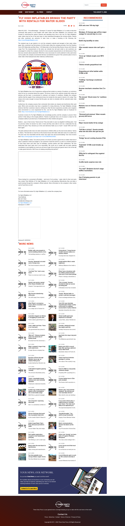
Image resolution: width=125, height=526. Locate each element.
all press (40, 12)
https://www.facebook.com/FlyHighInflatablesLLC (36, 112)
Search (104, 5)
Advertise (51, 517)
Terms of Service (65, 517)
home (20, 12)
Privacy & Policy (75, 517)
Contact (49, 12)
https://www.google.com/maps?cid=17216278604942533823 (38, 136)
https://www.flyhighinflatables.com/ (28, 40)
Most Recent (29, 12)
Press (46, 517)
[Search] (92, 5)
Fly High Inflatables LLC (24, 203)
